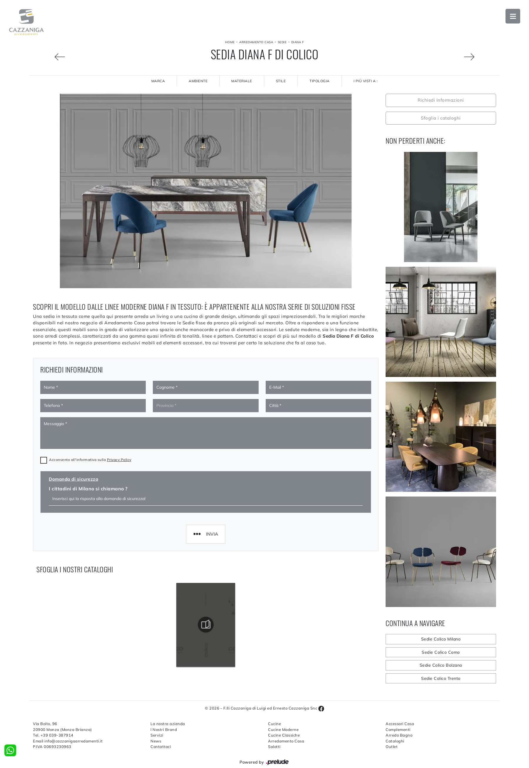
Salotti (274, 746)
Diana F (297, 42)
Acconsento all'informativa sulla (90, 459)
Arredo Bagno (399, 735)
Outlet (392, 746)
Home (230, 42)
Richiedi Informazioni (441, 100)
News (155, 741)
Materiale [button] (241, 81)
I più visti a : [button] (366, 81)
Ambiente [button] (198, 81)
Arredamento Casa (256, 42)
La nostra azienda (167, 723)
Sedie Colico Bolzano (441, 665)
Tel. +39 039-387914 (53, 735)
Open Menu (512, 16)
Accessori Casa (400, 723)
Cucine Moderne (283, 729)
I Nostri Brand (163, 729)
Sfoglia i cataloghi (441, 118)
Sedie (282, 42)
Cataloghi (395, 741)
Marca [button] (158, 81)
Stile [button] (281, 81)
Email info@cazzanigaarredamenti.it (68, 741)
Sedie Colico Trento (441, 678)
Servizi (156, 735)
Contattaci (160, 746)
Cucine (274, 723)
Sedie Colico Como (441, 652)
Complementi (398, 729)
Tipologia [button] (319, 81)
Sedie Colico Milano (441, 639)
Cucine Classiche (284, 735)
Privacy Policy (119, 459)
